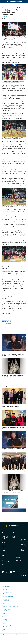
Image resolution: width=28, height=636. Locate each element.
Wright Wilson (6, 16)
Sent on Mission (7, 600)
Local (3, 535)
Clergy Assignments (4, 546)
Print (3, 327)
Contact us (4, 559)
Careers (3, 566)
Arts (3, 544)
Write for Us (6, 628)
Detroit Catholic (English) (7, 632)
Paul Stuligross (22, 551)
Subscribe (18, 558)
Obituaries (4, 548)
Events (3, 615)
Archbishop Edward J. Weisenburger (23, 536)
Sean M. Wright (22, 548)
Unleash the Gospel (8, 625)
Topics (3, 584)
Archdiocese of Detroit (6, 562)
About (3, 617)
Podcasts (14, 536)
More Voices (22, 552)
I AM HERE (6, 601)
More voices (6, 614)
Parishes (3, 565)
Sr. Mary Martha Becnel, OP (22, 543)
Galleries (13, 537)
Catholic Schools (3, 542)
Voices (3, 605)
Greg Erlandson (7, 611)
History (5, 603)
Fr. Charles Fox (7, 610)
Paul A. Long (23, 546)
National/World (5, 536)
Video (13, 535)
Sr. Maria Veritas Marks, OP (22, 540)
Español (3, 549)
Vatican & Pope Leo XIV (5, 538)
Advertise (18, 559)
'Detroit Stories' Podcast (8, 597)
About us (4, 558)
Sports (3, 19)
